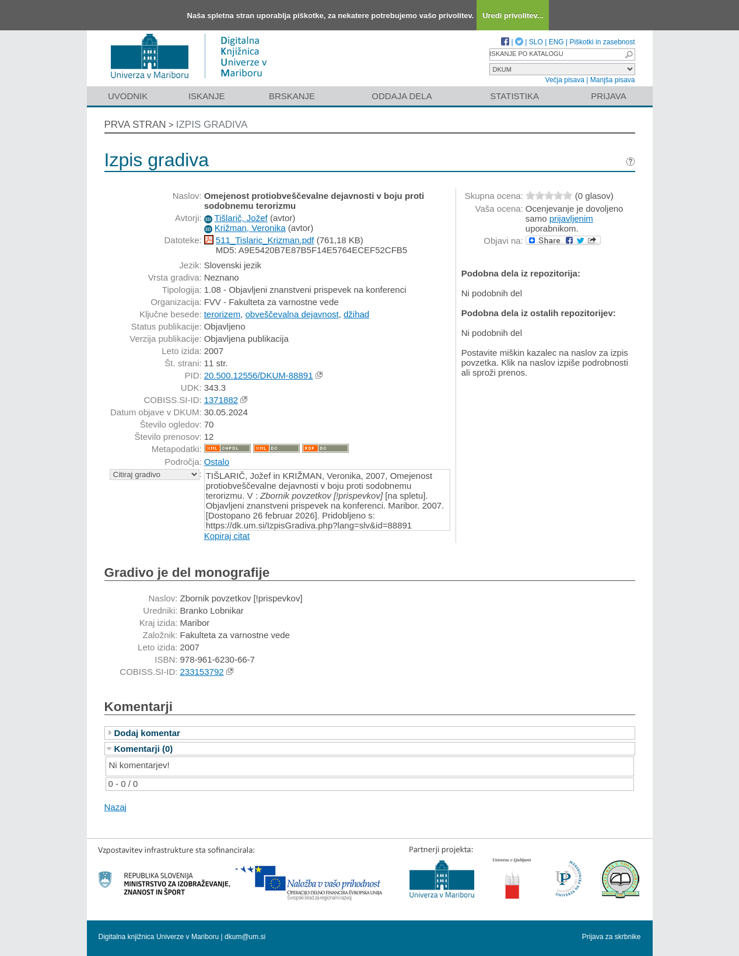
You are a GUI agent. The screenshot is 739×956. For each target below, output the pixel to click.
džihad (356, 314)
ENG (556, 42)
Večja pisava (564, 80)
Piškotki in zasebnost (602, 42)
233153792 (202, 672)
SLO (536, 42)
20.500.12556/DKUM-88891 (258, 375)
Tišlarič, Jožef (241, 218)
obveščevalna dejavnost (292, 314)
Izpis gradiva (212, 124)
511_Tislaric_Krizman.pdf (265, 240)
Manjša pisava (612, 80)
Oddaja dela (402, 96)
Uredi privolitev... (513, 15)
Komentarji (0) (143, 749)
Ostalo (216, 462)
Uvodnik (128, 96)
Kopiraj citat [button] (227, 536)
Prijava (608, 96)
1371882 (221, 400)
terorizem (222, 314)
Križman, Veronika (250, 228)
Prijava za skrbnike (611, 937)
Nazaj (115, 807)
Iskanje (206, 96)
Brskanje (292, 96)
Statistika (514, 96)
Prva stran (135, 124)
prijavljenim (571, 218)
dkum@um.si (245, 937)
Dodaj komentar (147, 733)
